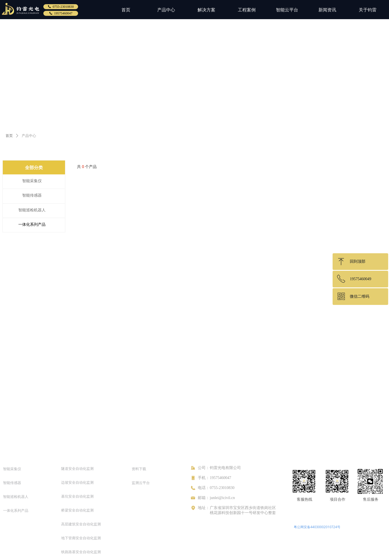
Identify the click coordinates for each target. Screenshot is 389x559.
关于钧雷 (367, 9)
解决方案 (206, 9)
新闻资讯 (327, 9)
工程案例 (247, 9)
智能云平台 (287, 9)
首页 (125, 9)
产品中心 (166, 9)
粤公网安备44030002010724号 (317, 527)
